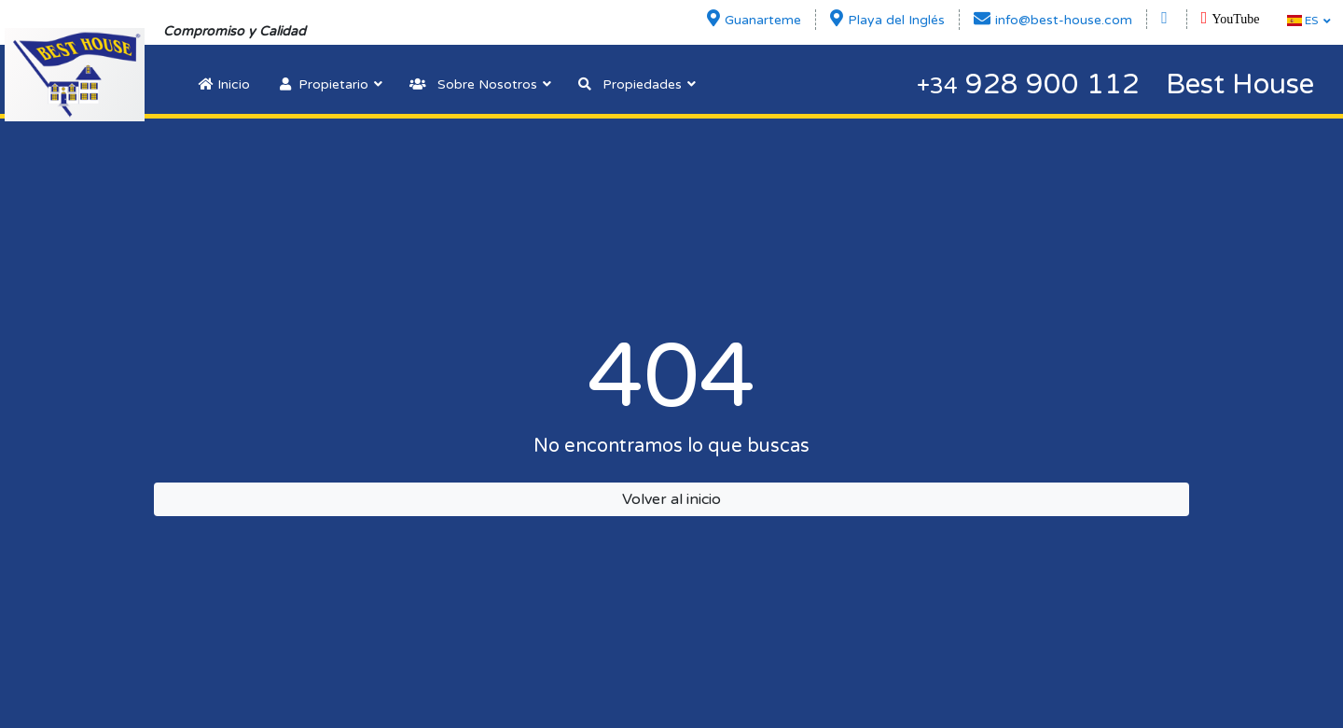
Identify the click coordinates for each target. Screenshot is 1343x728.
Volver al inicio (671, 499)
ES (1302, 20)
